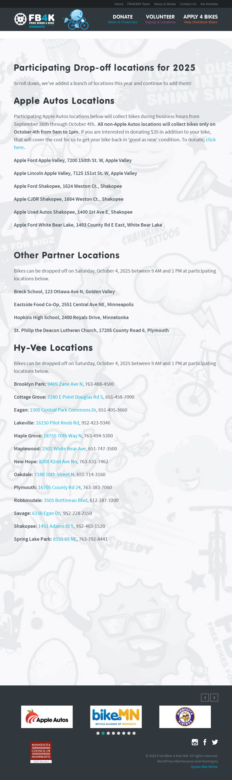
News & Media (165, 4)
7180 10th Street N (54, 474)
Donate (122, 19)
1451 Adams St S (56, 526)
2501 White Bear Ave (64, 449)
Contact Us (188, 4)
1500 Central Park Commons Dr (63, 410)
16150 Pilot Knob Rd (57, 423)
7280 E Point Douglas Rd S (75, 397)
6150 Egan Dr (46, 513)
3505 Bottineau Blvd (65, 500)
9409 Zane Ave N (65, 384)
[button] (214, 697)
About (118, 4)
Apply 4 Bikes (201, 19)
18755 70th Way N (63, 436)
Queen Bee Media (204, 767)
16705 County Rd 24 (59, 487)
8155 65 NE (65, 539)
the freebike (209, 4)
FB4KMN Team (138, 4)
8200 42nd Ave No (58, 462)
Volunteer (160, 19)
